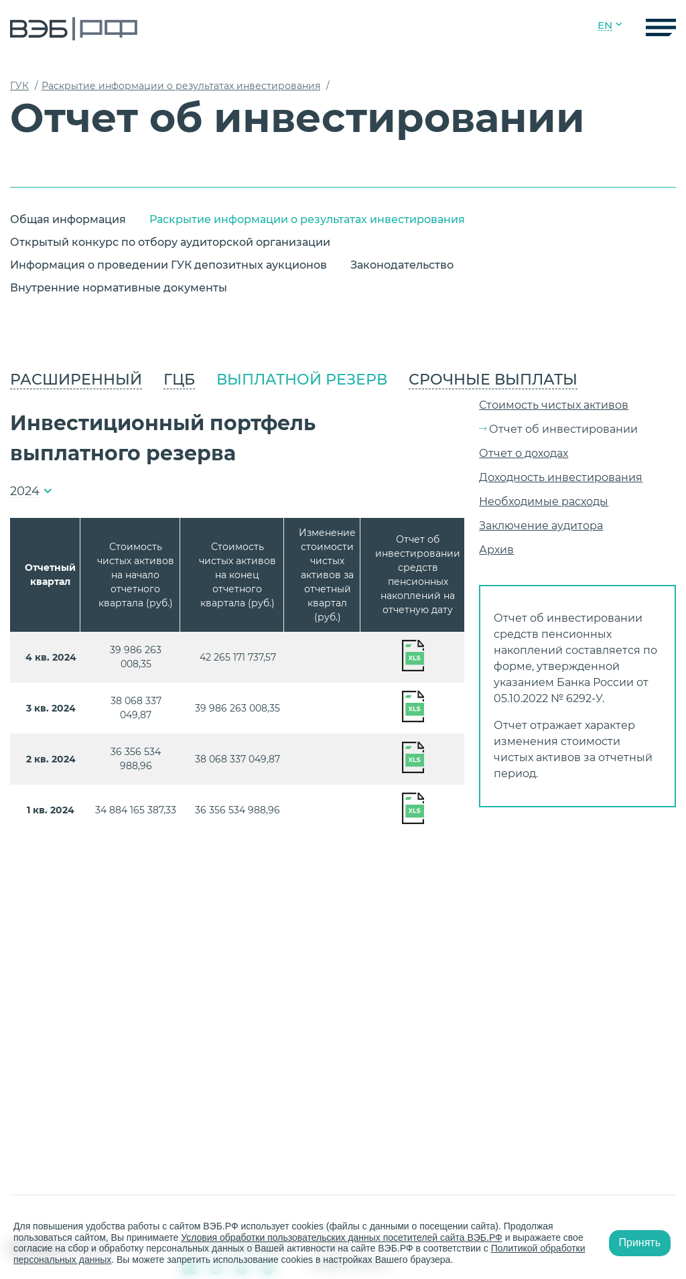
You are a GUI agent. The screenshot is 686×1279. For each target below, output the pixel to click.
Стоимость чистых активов (553, 405)
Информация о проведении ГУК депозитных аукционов (168, 265)
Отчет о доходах (523, 453)
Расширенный (76, 380)
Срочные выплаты (493, 380)
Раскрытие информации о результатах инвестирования (307, 219)
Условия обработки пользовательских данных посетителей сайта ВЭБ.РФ (341, 1237)
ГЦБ (179, 380)
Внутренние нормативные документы (118, 287)
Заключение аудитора (541, 525)
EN (605, 25)
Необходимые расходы (543, 501)
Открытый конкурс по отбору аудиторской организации (170, 242)
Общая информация (68, 219)
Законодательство (402, 265)
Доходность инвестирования (560, 477)
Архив (496, 549)
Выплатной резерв (301, 380)
